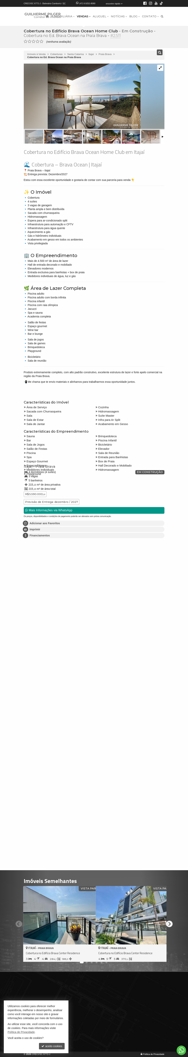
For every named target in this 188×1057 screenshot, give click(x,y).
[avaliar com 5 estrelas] (41, 41)
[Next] (169, 924)
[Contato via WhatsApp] (181, 1050)
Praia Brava (44, 466)
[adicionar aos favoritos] (88, 955)
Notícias (119, 16)
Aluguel (101, 16)
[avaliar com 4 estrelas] (37, 41)
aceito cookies (51, 1046)
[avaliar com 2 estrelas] (29, 41)
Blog (134, 16)
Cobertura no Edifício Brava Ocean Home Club (70, 31)
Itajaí (28, 466)
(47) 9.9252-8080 (87, 3)
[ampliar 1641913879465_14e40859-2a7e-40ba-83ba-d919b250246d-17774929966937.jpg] (82, 96)
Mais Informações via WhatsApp (48, 510)
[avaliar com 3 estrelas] (33, 41)
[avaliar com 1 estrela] (25, 41)
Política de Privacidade (153, 1054)
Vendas (83, 16)
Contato (150, 16)
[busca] (162, 16)
